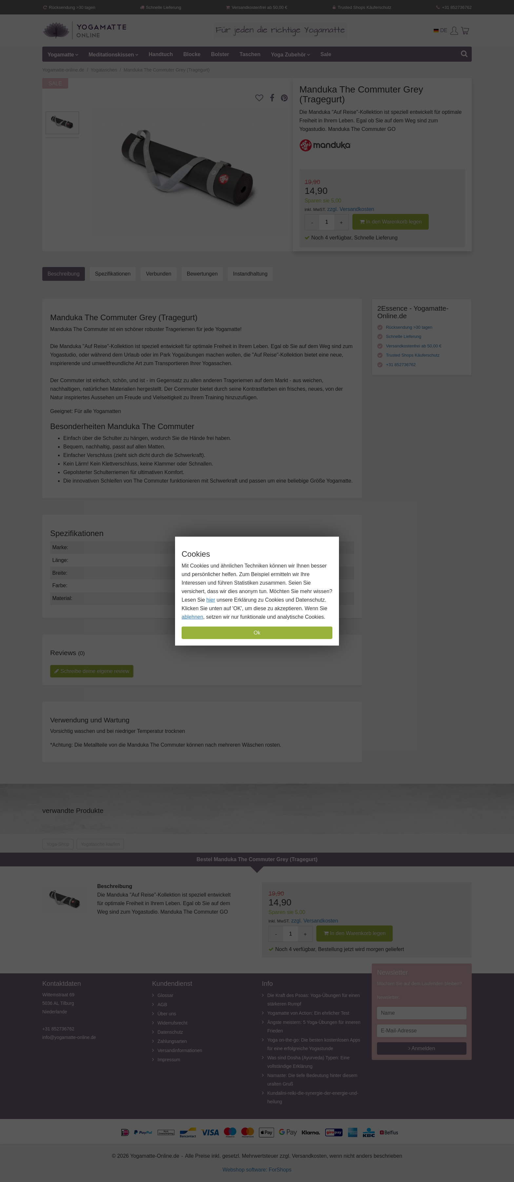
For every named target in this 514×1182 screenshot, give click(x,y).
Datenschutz (170, 1032)
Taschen (250, 54)
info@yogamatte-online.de (69, 1037)
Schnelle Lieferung (160, 7)
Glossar (165, 995)
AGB (163, 1004)
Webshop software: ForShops (257, 1169)
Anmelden (421, 1048)
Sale (325, 54)
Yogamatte (61, 54)
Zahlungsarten (172, 1041)
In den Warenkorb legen (391, 221)
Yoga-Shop (58, 844)
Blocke (191, 54)
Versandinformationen (180, 1050)
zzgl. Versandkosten (350, 209)
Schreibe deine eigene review (91, 671)
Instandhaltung (250, 274)
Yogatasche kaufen (100, 844)
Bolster (220, 54)
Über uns (167, 1013)
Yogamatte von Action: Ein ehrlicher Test (308, 1013)
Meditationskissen (111, 54)
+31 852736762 (453, 7)
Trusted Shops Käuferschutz (361, 7)
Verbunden (158, 274)
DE (440, 30)
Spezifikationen (113, 274)
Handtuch (160, 54)
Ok (257, 632)
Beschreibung (64, 274)
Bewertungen (202, 274)
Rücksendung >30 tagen (68, 7)
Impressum (169, 1059)
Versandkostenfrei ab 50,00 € (256, 7)
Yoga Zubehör (288, 54)
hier (211, 600)
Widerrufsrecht (173, 1023)
